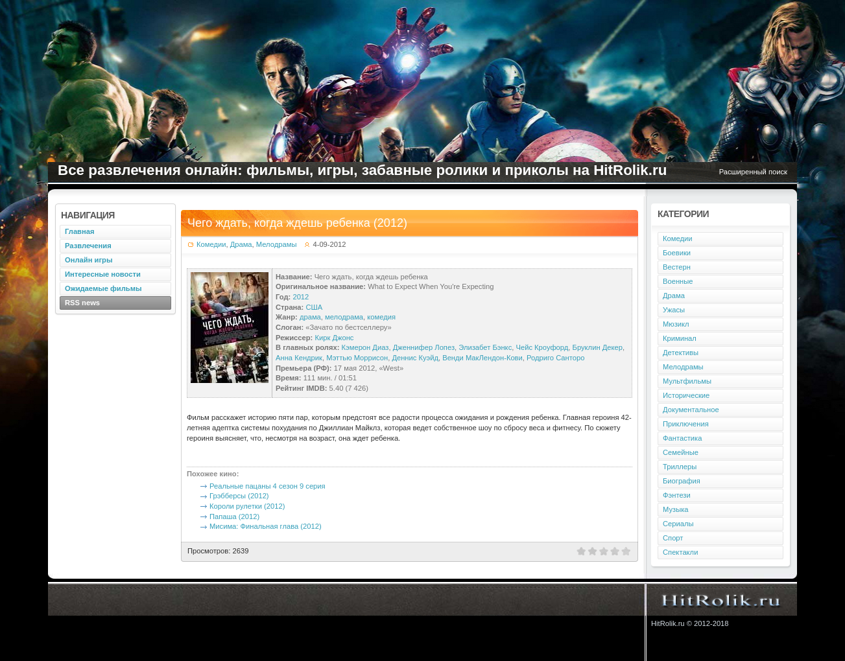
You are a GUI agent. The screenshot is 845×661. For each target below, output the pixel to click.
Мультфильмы (687, 381)
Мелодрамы (276, 244)
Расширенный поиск (753, 172)
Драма (241, 244)
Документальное (691, 409)
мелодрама (344, 317)
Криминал (679, 338)
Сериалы (678, 524)
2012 (300, 297)
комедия (381, 317)
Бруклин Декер (598, 347)
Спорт (673, 538)
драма (310, 317)
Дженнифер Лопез (424, 347)
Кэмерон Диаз (365, 347)
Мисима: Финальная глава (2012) (265, 526)
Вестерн (677, 267)
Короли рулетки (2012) (247, 506)
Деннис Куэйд (415, 358)
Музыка (676, 509)
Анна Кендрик (299, 358)
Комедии (211, 244)
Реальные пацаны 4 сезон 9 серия (267, 486)
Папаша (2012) (234, 516)
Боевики (677, 253)
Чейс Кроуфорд (542, 347)
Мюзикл (676, 324)
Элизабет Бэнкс (485, 347)
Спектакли (680, 552)
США (313, 307)
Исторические (686, 395)
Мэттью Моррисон (357, 358)
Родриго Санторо (555, 358)
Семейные (680, 452)
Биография (681, 481)
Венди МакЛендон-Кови (482, 358)
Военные (678, 281)
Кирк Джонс (334, 338)
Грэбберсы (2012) (239, 496)
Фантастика (682, 438)
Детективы (680, 352)
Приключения (686, 424)
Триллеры (679, 466)
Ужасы (674, 310)
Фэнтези (677, 495)
